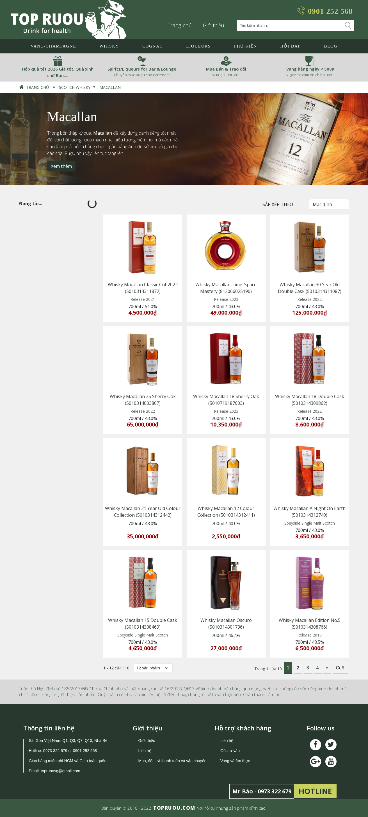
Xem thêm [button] (61, 166)
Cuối (340, 667)
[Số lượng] (153, 667)
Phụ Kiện (245, 46)
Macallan (110, 87)
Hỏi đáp (290, 46)
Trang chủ (180, 25)
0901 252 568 (330, 11)
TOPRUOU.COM (174, 808)
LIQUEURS (198, 46)
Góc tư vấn (230, 750)
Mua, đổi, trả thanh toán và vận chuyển (172, 761)
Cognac (152, 46)
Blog (330, 46)
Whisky (109, 46)
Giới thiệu (213, 25)
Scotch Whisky (74, 87)
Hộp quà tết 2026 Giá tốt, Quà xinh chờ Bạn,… (57, 72)
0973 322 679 (55, 750)
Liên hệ (144, 750)
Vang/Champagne (53, 46)
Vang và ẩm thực (235, 761)
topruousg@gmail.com (61, 771)
